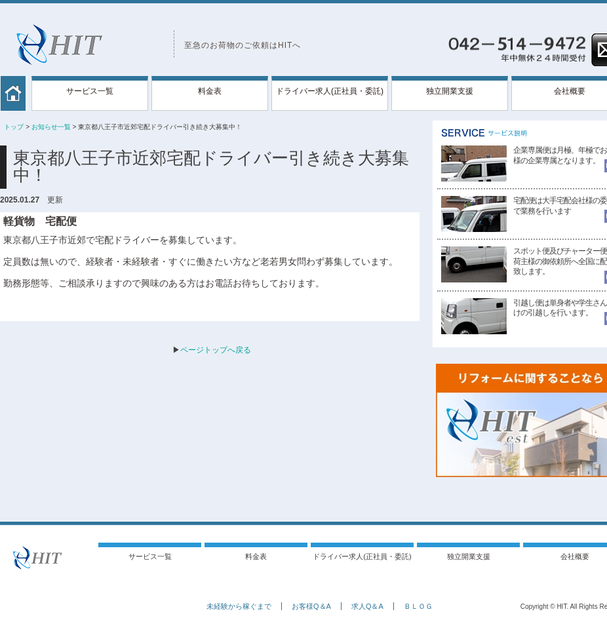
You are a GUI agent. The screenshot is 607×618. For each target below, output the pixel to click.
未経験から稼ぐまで (238, 606)
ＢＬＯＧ (418, 606)
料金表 (210, 91)
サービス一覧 (89, 91)
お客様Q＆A (311, 606)
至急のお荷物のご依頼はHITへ (242, 45)
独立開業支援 (449, 91)
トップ (14, 126)
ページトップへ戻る (215, 350)
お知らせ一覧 (51, 126)
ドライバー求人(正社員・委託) (329, 91)
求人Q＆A (367, 606)
